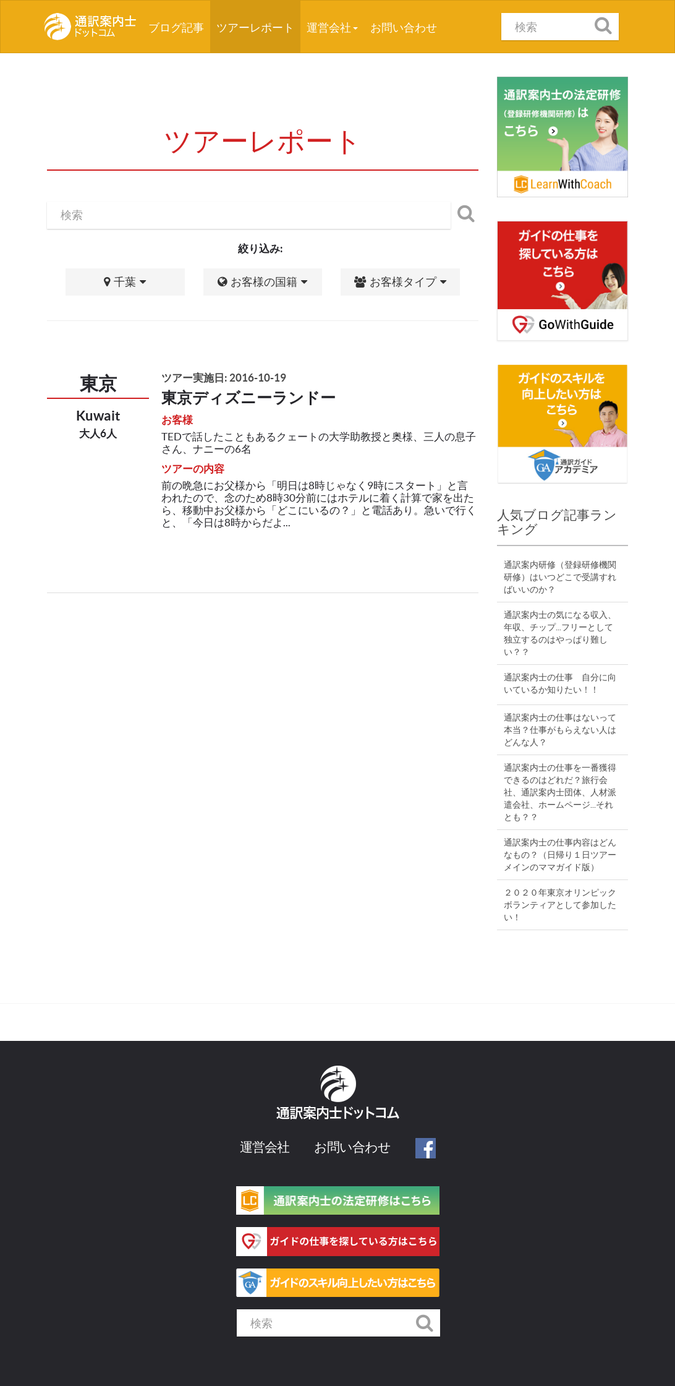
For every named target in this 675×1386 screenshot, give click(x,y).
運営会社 (332, 27)
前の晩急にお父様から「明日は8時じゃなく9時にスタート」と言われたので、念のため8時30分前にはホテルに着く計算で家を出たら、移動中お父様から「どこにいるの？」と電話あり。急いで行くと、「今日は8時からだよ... (319, 503)
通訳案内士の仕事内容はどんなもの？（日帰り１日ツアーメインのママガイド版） (560, 854)
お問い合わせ (403, 27)
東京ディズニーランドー (248, 397)
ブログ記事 (179, 23)
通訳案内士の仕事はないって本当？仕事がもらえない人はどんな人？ (560, 729)
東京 (98, 383)
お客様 (177, 420)
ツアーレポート (255, 27)
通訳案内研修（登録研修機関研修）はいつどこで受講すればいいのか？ (560, 577)
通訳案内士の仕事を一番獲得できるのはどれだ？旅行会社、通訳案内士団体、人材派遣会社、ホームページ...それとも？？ (560, 792)
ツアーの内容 (192, 468)
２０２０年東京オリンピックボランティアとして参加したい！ (560, 905)
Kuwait (98, 415)
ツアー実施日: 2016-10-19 (223, 377)
